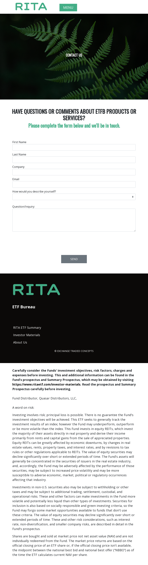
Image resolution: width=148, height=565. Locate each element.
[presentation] (74, 242)
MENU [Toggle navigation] (68, 7)
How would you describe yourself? (34, 191)
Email (15, 179)
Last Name (19, 154)
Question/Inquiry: (23, 206)
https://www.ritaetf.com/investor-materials (46, 384)
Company (18, 167)
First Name (19, 142)
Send (74, 259)
